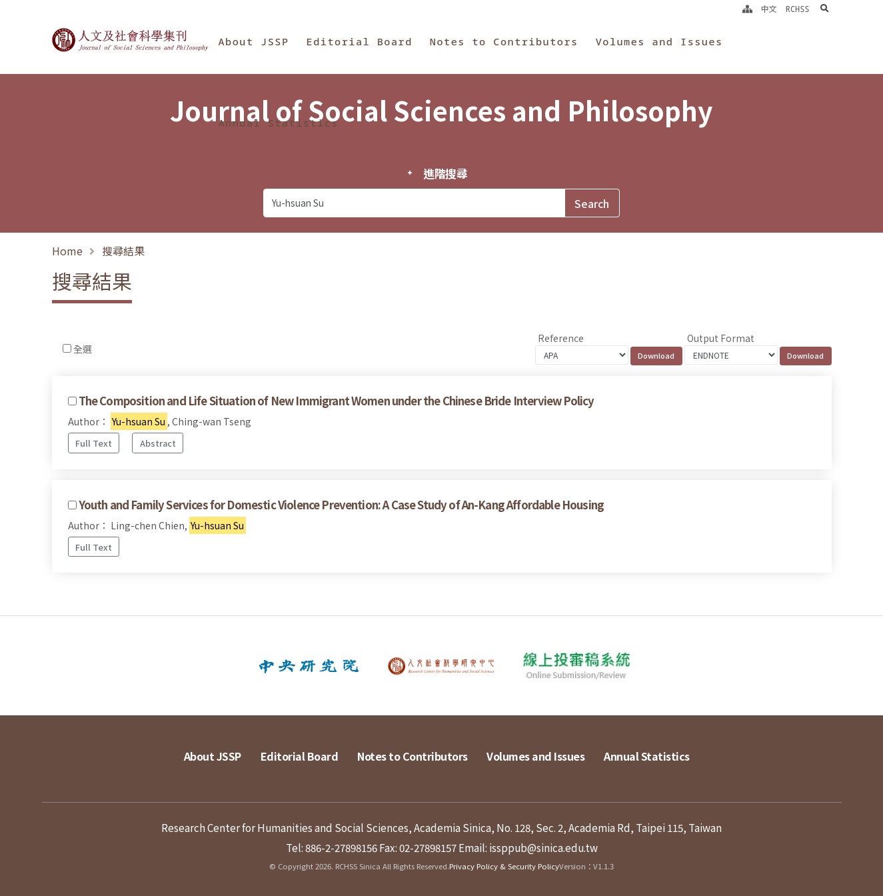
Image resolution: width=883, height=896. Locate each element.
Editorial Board (360, 41)
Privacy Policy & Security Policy (504, 866)
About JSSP (253, 41)
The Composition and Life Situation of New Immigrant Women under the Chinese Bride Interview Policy (336, 401)
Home (67, 251)
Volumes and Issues (659, 41)
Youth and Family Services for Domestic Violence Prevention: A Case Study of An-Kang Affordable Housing (341, 505)
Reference (561, 338)
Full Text (93, 443)
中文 (769, 8)
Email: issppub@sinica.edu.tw (528, 847)
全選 (82, 348)
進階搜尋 (445, 173)
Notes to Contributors (504, 41)
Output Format (720, 338)
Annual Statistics (278, 122)
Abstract (158, 443)
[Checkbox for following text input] (67, 348)
